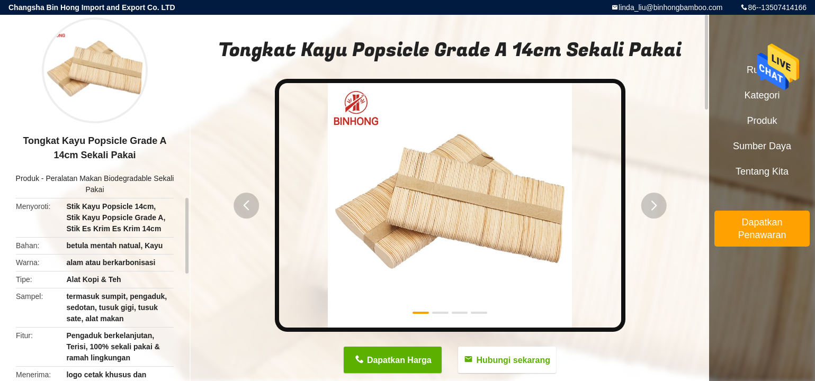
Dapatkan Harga (399, 360)
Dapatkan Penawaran (762, 228)
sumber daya (762, 146)
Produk (27, 178)
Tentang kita (762, 171)
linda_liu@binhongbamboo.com (670, 7)
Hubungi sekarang (513, 360)
